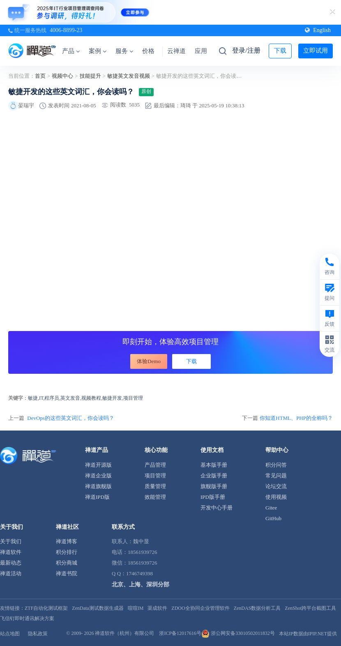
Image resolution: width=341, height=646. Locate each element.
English (318, 30)
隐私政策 (38, 634)
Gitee (271, 508)
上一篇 (61, 418)
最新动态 (10, 563)
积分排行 (66, 552)
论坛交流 (276, 486)
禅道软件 (10, 552)
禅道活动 (10, 573)
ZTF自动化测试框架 (46, 608)
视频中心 (62, 76)
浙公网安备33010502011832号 (238, 633)
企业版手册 (213, 475)
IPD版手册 (212, 497)
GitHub (273, 518)
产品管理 (155, 465)
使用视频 (276, 497)
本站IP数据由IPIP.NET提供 (308, 634)
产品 (71, 51)
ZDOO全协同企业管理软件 (200, 608)
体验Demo (149, 361)
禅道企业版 (98, 475)
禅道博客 (66, 541)
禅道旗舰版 (98, 486)
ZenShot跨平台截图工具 (310, 608)
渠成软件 (157, 608)
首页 (40, 76)
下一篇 (287, 418)
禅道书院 (66, 573)
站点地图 (10, 634)
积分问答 (276, 465)
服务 (124, 51)
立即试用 (315, 50)
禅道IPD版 (97, 497)
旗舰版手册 (213, 486)
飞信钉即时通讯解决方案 (27, 618)
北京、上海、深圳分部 (140, 584)
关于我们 (10, 541)
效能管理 (155, 497)
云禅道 (176, 51)
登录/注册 (246, 50)
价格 (148, 51)
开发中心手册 (216, 508)
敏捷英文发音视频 (128, 76)
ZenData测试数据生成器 (97, 608)
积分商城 (66, 563)
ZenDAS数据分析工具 (257, 608)
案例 (97, 51)
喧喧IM (136, 608)
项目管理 (155, 475)
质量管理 (155, 486)
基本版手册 (213, 465)
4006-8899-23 (66, 30)
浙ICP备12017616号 (180, 633)
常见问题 (276, 475)
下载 (280, 50)
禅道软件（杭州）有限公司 (124, 633)
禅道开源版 (98, 465)
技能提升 (90, 76)
